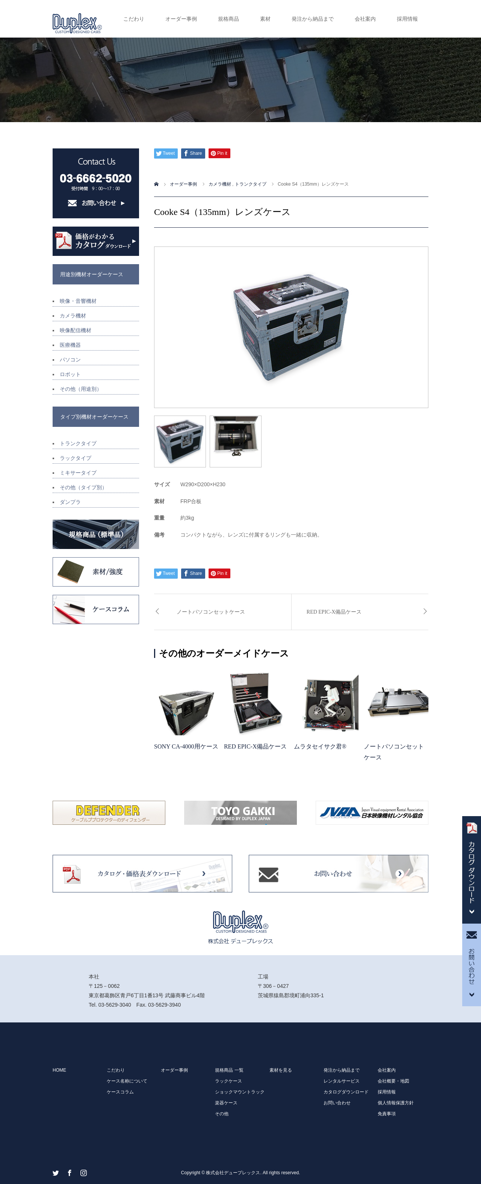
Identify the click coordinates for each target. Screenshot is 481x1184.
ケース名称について (127, 1081)
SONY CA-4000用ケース (186, 746)
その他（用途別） (81, 389)
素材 (265, 19)
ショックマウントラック (240, 1092)
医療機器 (70, 345)
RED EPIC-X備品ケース (334, 612)
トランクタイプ (78, 443)
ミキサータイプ (78, 473)
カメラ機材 (73, 316)
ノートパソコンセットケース (211, 612)
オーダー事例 (181, 19)
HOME (59, 1070)
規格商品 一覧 (229, 1070)
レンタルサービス (342, 1081)
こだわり (133, 19)
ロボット (70, 374)
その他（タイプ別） (83, 487)
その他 (221, 1113)
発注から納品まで (313, 19)
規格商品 (228, 19)
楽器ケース (226, 1102)
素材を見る (280, 1070)
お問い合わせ (337, 1102)
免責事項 (387, 1113)
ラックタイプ (75, 458)
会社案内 (365, 19)
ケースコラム (120, 1092)
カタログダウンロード (346, 1092)
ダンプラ (70, 502)
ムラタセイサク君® (320, 746)
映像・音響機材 (78, 301)
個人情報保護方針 (396, 1102)
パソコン (70, 360)
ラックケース (228, 1081)
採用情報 (407, 19)
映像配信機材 (75, 330)
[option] (291, 327)
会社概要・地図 (393, 1081)
